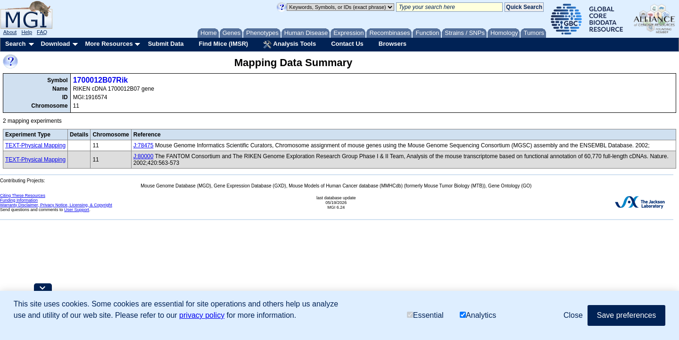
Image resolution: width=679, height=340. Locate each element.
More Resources (108, 43)
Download (55, 43)
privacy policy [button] (201, 315)
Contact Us (347, 43)
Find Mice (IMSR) (223, 43)
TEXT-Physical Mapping (35, 145)
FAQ (42, 32)
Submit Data (166, 43)
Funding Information (19, 200)
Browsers (392, 43)
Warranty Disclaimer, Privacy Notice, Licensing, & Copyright (56, 205)
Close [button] (573, 315)
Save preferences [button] (626, 315)
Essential (425, 315)
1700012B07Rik (100, 80)
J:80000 (143, 156)
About (10, 32)
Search (15, 43)
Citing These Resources (22, 195)
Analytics (478, 315)
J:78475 (143, 145)
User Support (76, 209)
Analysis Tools (289, 44)
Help (26, 32)
